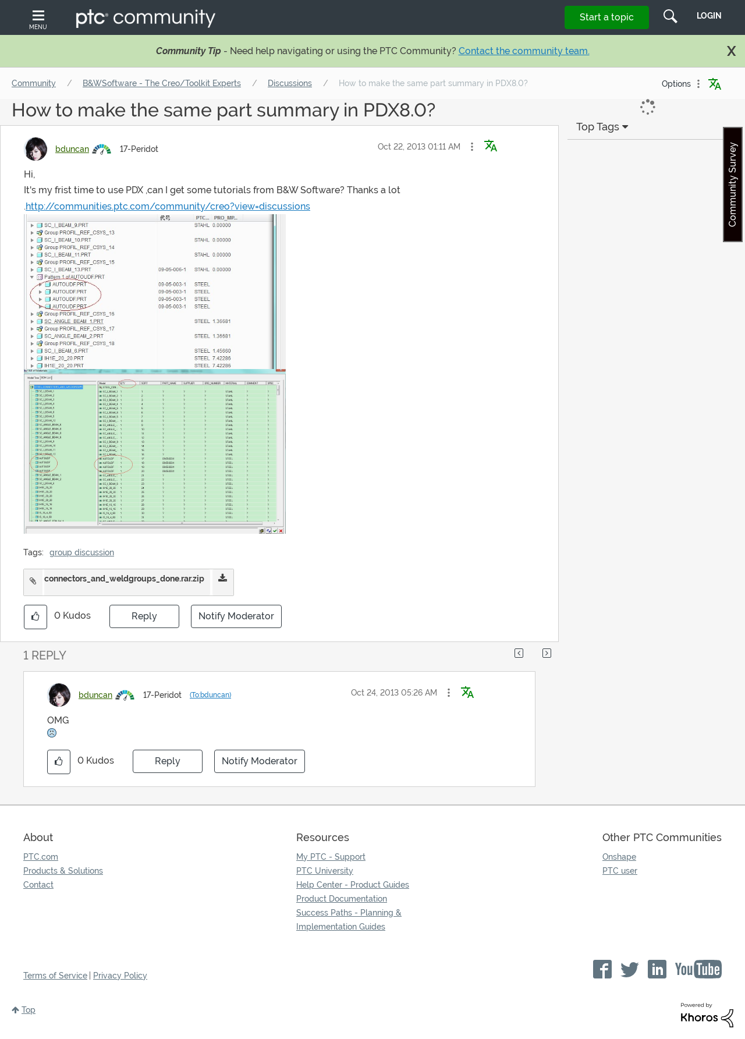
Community (34, 83)
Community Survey (732, 184)
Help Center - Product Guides (352, 884)
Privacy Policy (120, 975)
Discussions (290, 83)
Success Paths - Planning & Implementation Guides (349, 919)
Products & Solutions (63, 870)
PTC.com (40, 856)
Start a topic (607, 17)
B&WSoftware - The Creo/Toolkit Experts (162, 83)
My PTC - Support (331, 856)
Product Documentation (341, 898)
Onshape (619, 856)
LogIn (709, 15)
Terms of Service (55, 975)
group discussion (81, 552)
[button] (472, 146)
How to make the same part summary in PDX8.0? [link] (433, 83)
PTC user (619, 870)
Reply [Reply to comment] (167, 761)
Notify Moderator (236, 616)
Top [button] (29, 1010)
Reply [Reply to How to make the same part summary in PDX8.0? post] (144, 616)
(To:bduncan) (210, 695)
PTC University (324, 870)
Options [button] (676, 83)
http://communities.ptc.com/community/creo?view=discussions (168, 206)
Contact (38, 884)
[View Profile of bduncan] (72, 149)
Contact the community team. (524, 50)
